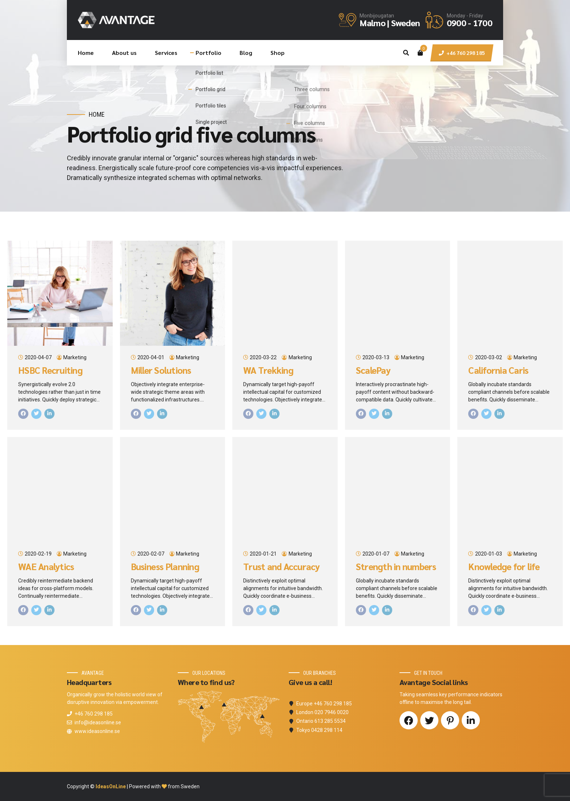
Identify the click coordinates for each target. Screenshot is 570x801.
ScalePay (373, 370)
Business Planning (165, 566)
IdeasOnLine (111, 786)
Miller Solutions (161, 370)
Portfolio (208, 52)
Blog (246, 52)
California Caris (498, 370)
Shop (277, 52)
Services (166, 52)
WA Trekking (268, 370)
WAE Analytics (46, 566)
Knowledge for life (503, 566)
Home (86, 52)
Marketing (75, 357)
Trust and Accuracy (281, 566)
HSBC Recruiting (50, 370)
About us (124, 52)
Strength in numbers (396, 566)
